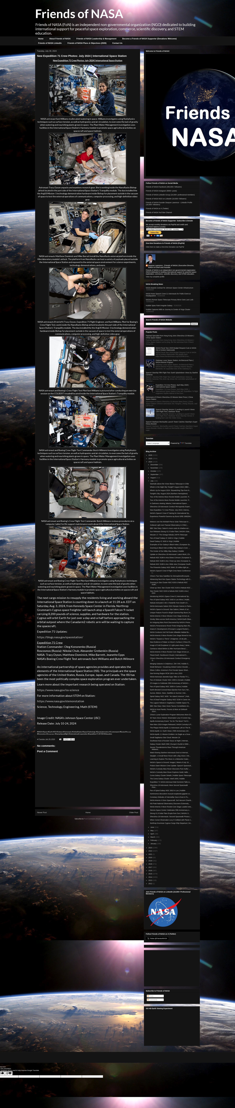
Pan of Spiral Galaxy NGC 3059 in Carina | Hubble (168, 687)
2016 (150, 870)
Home (40, 39)
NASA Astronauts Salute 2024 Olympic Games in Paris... (171, 606)
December (154, 465)
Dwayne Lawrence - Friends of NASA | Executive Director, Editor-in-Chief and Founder (171, 266)
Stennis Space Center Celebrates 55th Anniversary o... (170, 810)
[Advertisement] (172, 968)
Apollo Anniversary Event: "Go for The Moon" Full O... (170, 721)
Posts (150, 996)
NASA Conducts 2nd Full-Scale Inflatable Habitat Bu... (170, 632)
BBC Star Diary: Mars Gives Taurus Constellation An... (170, 706)
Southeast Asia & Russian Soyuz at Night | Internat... (169, 741)
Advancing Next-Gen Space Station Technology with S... (171, 579)
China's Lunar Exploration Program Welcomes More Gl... (171, 715)
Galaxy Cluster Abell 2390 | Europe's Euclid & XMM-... (170, 744)
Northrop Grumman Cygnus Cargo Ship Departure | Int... (171, 823)
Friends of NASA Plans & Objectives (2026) (87, 43)
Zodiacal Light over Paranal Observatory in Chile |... (169, 525)
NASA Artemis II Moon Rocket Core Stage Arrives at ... (170, 652)
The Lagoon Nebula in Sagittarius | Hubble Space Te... (170, 703)
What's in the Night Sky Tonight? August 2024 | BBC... (170, 487)
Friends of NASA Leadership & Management (96, 39)
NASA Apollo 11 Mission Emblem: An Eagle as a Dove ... (171, 734)
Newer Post (42, 812)
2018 (150, 864)
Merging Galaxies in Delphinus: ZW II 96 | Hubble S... (170, 664)
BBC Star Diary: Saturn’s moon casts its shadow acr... (170, 528)
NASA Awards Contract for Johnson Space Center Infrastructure (169, 288)
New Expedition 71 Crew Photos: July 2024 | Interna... (170, 510)
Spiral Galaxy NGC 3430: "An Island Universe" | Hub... (170, 696)
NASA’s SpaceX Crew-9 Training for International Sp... (170, 513)
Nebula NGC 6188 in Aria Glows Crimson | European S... (171, 558)
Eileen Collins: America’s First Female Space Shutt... (169, 670)
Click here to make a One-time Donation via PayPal (165, 247)
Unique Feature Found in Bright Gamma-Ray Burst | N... (171, 613)
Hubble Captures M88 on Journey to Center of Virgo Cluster (168, 309)
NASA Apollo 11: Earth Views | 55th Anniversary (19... (170, 731)
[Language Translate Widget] (158, 443)
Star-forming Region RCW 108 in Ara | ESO (166, 673)
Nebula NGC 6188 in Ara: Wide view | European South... (171, 564)
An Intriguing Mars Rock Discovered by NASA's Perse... (170, 622)
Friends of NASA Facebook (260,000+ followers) (164, 187)
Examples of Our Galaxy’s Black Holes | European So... (170, 545)
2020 (150, 857)
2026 (150, 455)
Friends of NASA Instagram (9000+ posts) (161, 191)
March (153, 837)
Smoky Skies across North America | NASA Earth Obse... (171, 619)
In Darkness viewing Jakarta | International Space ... (169, 503)
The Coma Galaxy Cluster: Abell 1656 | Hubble (167, 779)
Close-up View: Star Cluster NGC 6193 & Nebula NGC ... (171, 588)
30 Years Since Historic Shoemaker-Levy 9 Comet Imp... (171, 718)
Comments (152, 1000)
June (152, 827)
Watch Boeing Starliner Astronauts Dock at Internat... (169, 753)
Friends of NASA (79, 13)
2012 (150, 884)
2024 (150, 462)
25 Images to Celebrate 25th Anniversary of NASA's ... (170, 683)
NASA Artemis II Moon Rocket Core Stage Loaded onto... (171, 807)
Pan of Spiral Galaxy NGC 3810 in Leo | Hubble (167, 790)
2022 (150, 851)
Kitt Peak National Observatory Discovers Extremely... (170, 804)
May (152, 831)
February (154, 840)
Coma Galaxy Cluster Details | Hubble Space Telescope (170, 775)
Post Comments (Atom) (92, 819)
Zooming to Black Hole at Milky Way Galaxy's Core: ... (170, 548)
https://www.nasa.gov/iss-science (58, 690)
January (153, 844)
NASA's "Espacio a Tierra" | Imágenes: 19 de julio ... (169, 639)
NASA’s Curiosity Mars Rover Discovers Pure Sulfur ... (170, 769)
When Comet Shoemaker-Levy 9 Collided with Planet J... (171, 820)
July (152, 481)
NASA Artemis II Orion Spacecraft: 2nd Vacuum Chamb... (171, 800)
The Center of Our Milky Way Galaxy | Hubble (167, 551)
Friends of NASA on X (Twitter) (157, 208)
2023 (150, 848)
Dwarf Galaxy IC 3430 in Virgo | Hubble (164, 541)
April (152, 834)
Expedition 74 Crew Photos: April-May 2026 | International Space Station (172, 386)
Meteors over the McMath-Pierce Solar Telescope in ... (170, 522)
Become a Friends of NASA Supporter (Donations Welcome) (149, 39)
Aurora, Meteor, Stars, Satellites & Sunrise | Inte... (168, 693)
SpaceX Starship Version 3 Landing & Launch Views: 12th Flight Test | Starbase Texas (175, 410)
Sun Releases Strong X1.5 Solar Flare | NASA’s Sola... (170, 531)
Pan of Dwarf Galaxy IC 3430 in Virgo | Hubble (167, 538)
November (154, 468)
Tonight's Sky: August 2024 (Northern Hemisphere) (169, 494)
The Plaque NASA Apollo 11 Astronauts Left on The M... (170, 728)
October (153, 471)
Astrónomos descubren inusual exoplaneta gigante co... (170, 794)
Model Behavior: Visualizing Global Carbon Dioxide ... (170, 667)
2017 (150, 867)
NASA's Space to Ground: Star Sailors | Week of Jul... (170, 609)
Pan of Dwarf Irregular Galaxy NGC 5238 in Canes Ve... (170, 700)
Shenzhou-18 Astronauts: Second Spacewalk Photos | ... (171, 817)
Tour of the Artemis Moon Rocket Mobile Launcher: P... (170, 497)
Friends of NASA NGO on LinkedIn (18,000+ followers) (166, 199)
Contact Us (117, 43)
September (154, 474)
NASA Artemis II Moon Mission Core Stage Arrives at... (170, 616)
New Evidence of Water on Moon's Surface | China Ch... (170, 642)
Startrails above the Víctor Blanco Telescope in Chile (169, 484)
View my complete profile (155, 277)
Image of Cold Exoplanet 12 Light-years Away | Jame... (170, 645)
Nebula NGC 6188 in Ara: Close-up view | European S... (170, 561)
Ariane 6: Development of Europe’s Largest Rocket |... (170, 629)
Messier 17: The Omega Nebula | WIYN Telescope (168, 535)
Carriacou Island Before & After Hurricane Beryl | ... (169, 649)
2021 (150, 854)
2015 (150, 874)
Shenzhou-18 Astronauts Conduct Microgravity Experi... (170, 507)
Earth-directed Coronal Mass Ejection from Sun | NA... (170, 690)
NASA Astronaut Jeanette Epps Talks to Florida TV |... (170, 677)
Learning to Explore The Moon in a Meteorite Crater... (169, 759)
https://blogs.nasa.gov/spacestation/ (60, 637)
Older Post (133, 812)
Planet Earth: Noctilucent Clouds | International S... (169, 655)
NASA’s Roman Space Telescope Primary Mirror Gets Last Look (169, 300)
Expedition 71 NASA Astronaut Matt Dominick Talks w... (170, 782)
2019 (150, 861)
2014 (150, 877)
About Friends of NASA (60, 39)
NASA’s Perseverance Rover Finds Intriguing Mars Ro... (170, 626)
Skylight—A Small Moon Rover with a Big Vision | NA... (170, 756)
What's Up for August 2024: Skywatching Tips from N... (170, 490)
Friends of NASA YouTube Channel (159, 212)
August (153, 478)
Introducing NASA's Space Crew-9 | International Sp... (170, 596)
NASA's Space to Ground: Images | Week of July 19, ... (170, 762)
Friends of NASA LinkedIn (50, 43)
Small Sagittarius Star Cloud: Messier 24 (165, 737)
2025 (150, 458)
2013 (150, 880)
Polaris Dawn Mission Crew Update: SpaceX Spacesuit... (171, 766)
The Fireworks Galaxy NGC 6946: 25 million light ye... (170, 567)
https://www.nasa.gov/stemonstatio (59, 701)
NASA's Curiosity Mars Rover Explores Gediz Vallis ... (170, 772)
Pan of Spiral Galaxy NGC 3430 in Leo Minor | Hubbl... (170, 600)
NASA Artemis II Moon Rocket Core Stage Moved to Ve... (171, 635)
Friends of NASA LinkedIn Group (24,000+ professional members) (170, 195)
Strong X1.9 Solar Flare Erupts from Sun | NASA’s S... (170, 813)
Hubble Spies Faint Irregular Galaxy (159, 305)
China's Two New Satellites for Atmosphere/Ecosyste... (170, 576)
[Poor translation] (9, 1073)
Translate (186, 443)
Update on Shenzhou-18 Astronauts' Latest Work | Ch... (170, 554)
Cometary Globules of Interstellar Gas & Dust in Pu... (169, 797)
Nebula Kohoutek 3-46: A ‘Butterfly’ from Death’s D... (169, 603)
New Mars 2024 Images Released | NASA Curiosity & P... (171, 724)
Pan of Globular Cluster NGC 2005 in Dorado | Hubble (170, 680)
